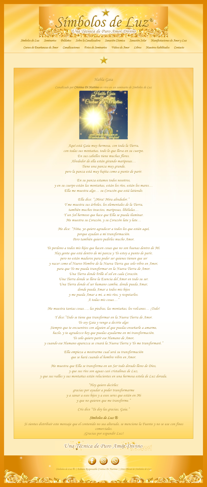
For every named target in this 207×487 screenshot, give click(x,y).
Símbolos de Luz (30, 40)
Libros (137, 47)
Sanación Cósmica (115, 40)
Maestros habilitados (157, 47)
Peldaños (66, 40)
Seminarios (50, 40)
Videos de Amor (120, 47)
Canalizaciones (71, 47)
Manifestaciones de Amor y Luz (169, 40)
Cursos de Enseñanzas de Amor (40, 47)
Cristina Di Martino (86, 87)
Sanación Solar (137, 40)
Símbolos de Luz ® (103, 417)
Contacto (179, 47)
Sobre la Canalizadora (88, 40)
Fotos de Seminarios (95, 47)
